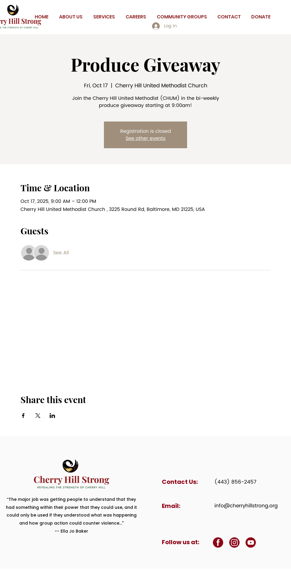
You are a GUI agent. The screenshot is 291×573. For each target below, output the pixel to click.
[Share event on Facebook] (23, 415)
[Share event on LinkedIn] (52, 415)
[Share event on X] (38, 415)
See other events (145, 138)
